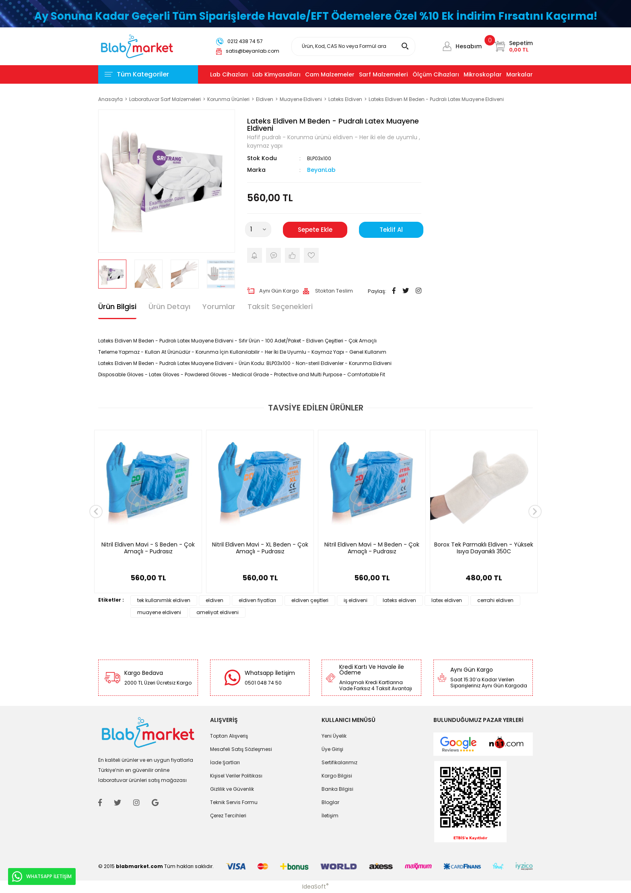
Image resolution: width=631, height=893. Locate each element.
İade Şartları (225, 762)
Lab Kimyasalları (276, 74)
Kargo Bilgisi (337, 775)
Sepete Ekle (315, 229)
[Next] (535, 511)
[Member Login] (447, 46)
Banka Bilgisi (337, 789)
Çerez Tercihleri (228, 815)
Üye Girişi (332, 749)
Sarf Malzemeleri (383, 74)
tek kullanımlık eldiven (163, 600)
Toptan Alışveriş (229, 735)
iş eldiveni (355, 600)
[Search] (353, 46)
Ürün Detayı (169, 306)
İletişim (330, 815)
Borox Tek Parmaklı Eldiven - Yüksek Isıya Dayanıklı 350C (483, 548)
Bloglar (330, 802)
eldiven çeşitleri (309, 600)
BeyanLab (321, 170)
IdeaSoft (315, 887)
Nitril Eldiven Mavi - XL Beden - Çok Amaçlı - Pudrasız (260, 548)
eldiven (214, 600)
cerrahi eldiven (495, 600)
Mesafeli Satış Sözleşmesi (241, 749)
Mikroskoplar (483, 74)
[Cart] (513, 46)
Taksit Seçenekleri (280, 306)
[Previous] (96, 511)
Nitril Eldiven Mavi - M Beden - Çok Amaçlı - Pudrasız (371, 548)
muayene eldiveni (159, 612)
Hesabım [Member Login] (469, 46)
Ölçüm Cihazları (435, 74)
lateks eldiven (399, 600)
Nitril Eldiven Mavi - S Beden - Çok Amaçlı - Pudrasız (148, 548)
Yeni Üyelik (334, 735)
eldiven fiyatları (257, 600)
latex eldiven (446, 600)
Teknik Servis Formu (234, 802)
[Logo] (137, 45)
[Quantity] (258, 229)
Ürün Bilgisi (117, 306)
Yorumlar (218, 306)
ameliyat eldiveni (217, 612)
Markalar (519, 74)
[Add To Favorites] (311, 255)
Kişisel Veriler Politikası (236, 775)
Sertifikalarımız (339, 762)
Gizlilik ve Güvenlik (232, 789)
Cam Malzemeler (330, 74)
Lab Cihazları (229, 74)
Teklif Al (391, 229)
